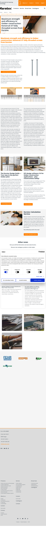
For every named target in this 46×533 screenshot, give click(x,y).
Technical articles (34, 483)
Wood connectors (4, 487)
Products (3, 481)
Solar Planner (18, 487)
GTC (2, 515)
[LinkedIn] (6, 448)
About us (25, 3)
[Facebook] (1, 448)
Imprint (2, 512)
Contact (37, 3)
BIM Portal (18, 488)
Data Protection (4, 514)
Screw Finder (18, 492)
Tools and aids (4, 489)
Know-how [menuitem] (28, 8)
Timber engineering (4, 484)
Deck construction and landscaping (7, 483)
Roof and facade (4, 492)
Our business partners (5, 501)
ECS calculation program (20, 484)
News (10, 12)
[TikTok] (27, 518)
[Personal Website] (8, 448)
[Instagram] (20, 518)
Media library (33, 484)
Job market (3, 508)
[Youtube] (4, 448)
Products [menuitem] (16, 8)
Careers (31, 3)
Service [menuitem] (22, 8)
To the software (28, 204)
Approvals (18, 489)
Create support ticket (19, 3)
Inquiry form (18, 490)
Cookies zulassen (37, 280)
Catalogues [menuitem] (35, 8)
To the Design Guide (6, 203)
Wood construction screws (6, 485)
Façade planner (19, 485)
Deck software (19, 483)
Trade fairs (3, 502)
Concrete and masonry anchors (7, 490)
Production (3, 499)
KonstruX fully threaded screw (8, 71)
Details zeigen (39, 276)
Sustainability (3, 503)
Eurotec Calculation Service (31, 234)
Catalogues (34, 487)
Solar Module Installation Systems (7, 493)
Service (18, 481)
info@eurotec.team (5, 444)
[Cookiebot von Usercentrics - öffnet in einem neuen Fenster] (39, 252)
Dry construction (4, 488)
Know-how (34, 481)
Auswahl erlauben (23, 280)
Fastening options (34, 485)
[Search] (44, 8)
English (43, 3)
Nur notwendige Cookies (8, 280)
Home (1, 12)
